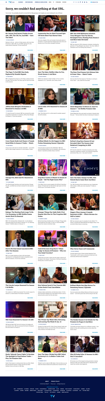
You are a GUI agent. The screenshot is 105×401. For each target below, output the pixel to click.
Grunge (62, 388)
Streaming (58, 2)
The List (46, 392)
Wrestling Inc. (65, 392)
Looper (21, 390)
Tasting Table (86, 390)
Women (58, 392)
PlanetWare (56, 390)
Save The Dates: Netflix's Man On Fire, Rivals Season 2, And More (51, 73)
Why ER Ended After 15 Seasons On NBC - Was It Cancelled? (84, 355)
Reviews (64, 2)
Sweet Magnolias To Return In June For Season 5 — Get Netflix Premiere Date (84, 108)
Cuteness (26, 388)
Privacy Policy (55, 381)
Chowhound (20, 388)
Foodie (36, 388)
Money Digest (33, 390)
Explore (32, 388)
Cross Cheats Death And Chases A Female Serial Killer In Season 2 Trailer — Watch (20, 142)
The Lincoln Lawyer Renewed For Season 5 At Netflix (20, 286)
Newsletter (94, 2)
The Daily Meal (39, 392)
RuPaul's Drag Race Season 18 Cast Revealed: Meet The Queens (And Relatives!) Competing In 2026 (82, 143)
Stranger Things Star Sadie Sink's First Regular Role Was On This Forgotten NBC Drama (52, 214)
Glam (57, 388)
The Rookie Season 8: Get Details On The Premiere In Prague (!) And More (84, 321)
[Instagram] (82, 2)
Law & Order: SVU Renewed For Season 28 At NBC (52, 108)
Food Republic (43, 388)
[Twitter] (76, 2)
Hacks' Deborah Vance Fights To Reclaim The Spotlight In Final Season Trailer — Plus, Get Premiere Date (20, 356)
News (50, 2)
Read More (30, 50)
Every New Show (29, 2)
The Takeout (53, 392)
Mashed (26, 390)
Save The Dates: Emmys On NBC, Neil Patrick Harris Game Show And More (83, 179)
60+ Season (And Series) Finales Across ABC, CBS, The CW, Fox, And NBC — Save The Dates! (19, 35)
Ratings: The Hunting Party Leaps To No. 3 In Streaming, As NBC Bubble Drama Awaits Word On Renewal (20, 214)
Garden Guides (51, 388)
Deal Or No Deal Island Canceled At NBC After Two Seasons (19, 250)
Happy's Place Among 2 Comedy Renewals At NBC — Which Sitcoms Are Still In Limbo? (83, 214)
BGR (15, 388)
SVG (80, 390)
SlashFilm (68, 390)
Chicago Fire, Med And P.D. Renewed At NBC (19, 179)
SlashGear (75, 390)
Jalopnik (16, 390)
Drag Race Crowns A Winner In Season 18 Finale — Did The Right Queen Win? (52, 179)
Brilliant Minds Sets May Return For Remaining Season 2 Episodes (82, 286)
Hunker (83, 388)
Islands (88, 388)
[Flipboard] (80, 2)
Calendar (20, 2)
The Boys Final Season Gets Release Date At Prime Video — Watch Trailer (84, 73)
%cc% (33, 30)
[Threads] (78, 2)
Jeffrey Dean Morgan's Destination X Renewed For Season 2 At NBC (18, 108)
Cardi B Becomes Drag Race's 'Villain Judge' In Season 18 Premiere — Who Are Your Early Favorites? (52, 251)
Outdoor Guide (47, 390)
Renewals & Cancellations (41, 2)
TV (53, 2)
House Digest (76, 388)
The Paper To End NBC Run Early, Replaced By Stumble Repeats (17, 73)
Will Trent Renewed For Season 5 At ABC (20, 320)
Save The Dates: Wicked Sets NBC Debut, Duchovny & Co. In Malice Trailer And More (52, 356)
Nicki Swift (40, 390)
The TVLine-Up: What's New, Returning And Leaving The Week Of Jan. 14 (51, 321)
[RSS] (86, 2)
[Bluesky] (84, 2)
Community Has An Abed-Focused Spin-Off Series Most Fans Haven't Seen (52, 34)
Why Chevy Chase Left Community (82, 249)
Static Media (45, 384)
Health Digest (68, 388)
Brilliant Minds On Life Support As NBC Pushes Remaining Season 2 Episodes (51, 142)
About (47, 381)
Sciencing (62, 390)
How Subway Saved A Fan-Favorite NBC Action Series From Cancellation (52, 286)
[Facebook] (73, 2)
